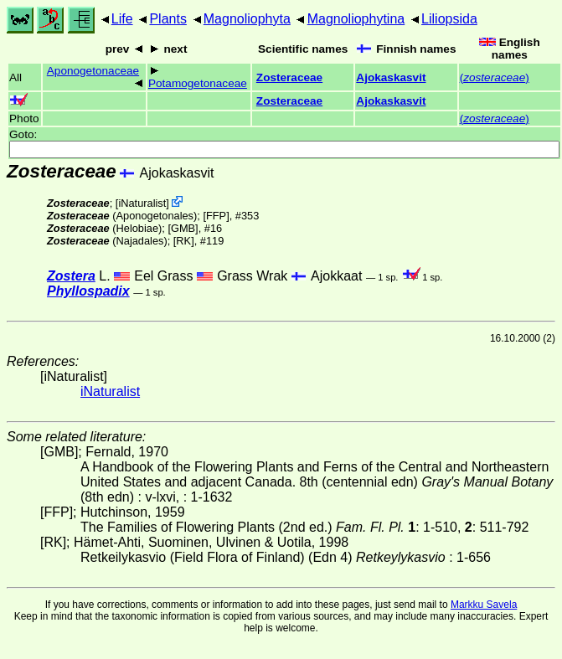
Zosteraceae (289, 77)
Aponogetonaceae (93, 70)
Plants (167, 19)
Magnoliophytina (356, 19)
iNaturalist (142, 203)
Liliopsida (449, 19)
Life (122, 19)
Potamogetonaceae (197, 83)
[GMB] (183, 228)
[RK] (183, 240)
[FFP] (216, 215)
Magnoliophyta (247, 19)
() (494, 77)
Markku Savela (484, 604)
